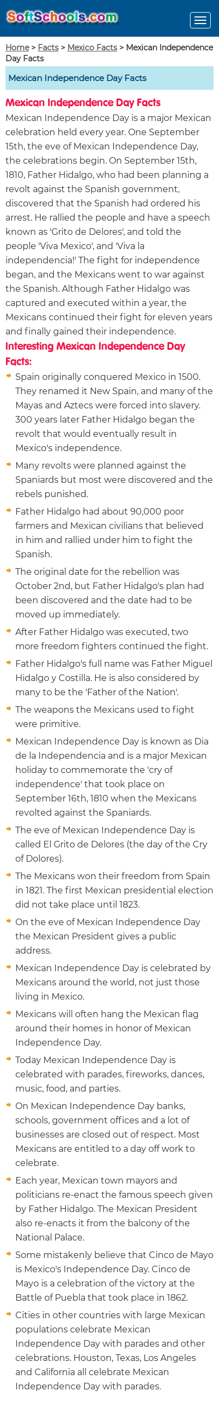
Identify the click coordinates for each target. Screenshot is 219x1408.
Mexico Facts (92, 48)
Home (17, 48)
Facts (48, 48)
